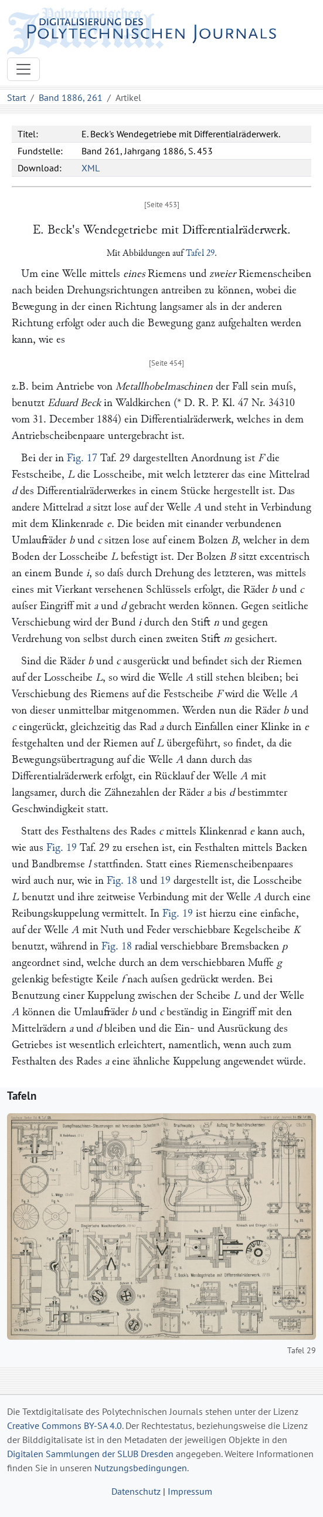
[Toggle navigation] (23, 69)
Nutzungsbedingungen (140, 1468)
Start (16, 97)
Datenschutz (136, 1491)
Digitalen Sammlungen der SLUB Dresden (90, 1453)
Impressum (190, 1491)
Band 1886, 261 (71, 97)
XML (90, 168)
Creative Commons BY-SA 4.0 (64, 1425)
